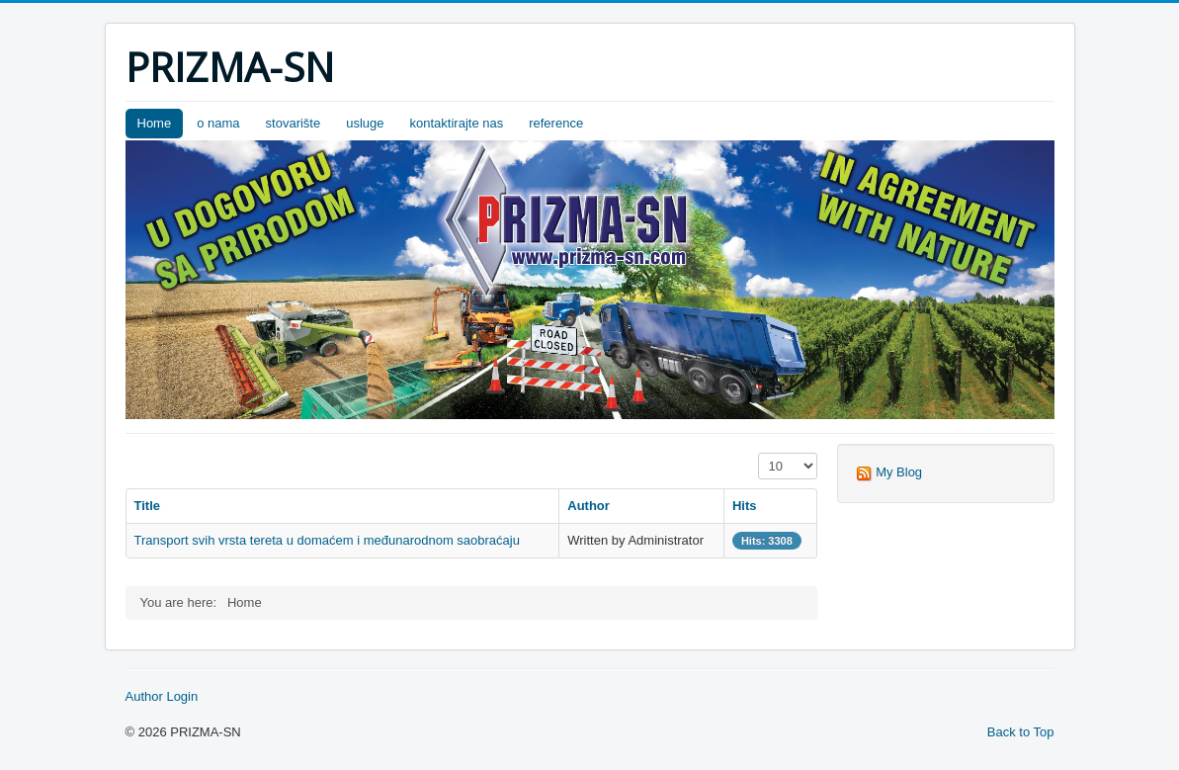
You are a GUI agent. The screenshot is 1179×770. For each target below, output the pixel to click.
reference (556, 123)
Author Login (162, 696)
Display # (758, 453)
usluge (364, 123)
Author (588, 505)
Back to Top (1020, 732)
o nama (218, 123)
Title (147, 505)
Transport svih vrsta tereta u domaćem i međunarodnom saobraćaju (327, 540)
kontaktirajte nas (457, 123)
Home (154, 123)
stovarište (293, 123)
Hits (744, 505)
